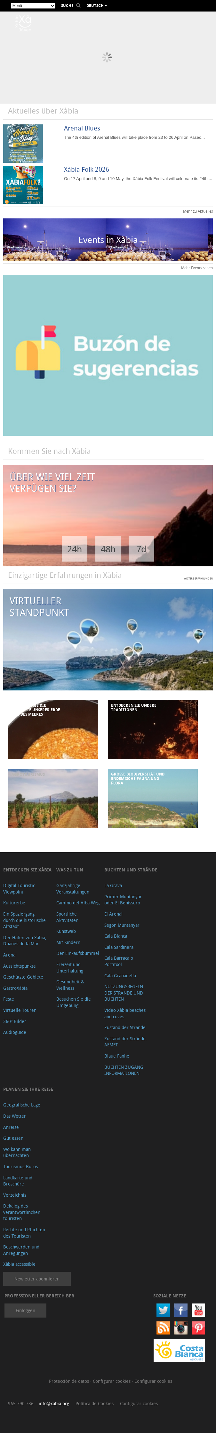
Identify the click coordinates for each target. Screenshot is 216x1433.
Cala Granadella (120, 975)
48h (108, 549)
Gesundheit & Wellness (70, 985)
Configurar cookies (112, 1381)
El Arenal (113, 914)
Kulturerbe (14, 903)
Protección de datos (69, 1381)
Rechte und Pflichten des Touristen (24, 1232)
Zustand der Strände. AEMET (125, 1041)
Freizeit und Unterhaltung (69, 967)
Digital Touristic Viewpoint (19, 888)
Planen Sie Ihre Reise (28, 1089)
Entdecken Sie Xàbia (27, 870)
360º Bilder (14, 1021)
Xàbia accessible (19, 1264)
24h (74, 549)
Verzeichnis (14, 1195)
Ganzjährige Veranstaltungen (72, 888)
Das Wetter (14, 1116)
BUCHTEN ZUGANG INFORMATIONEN (123, 1070)
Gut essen (13, 1138)
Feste (8, 999)
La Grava (113, 885)
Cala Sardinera (118, 947)
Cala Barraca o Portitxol (118, 961)
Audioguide (14, 1032)
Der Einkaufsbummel (77, 953)
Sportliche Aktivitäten (67, 917)
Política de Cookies (95, 1403)
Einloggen (25, 1310)
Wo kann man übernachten (17, 1152)
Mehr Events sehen (197, 267)
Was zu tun (69, 870)
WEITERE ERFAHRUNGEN (198, 578)
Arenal (10, 955)
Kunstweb (66, 931)
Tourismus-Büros (20, 1166)
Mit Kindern (68, 942)
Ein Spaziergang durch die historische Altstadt (24, 920)
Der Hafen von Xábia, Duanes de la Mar (24, 940)
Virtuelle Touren (19, 1010)
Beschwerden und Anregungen (21, 1250)
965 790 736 (21, 1403)
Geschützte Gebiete (23, 977)
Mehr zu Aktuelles (198, 211)
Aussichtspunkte (19, 966)
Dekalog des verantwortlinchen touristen (21, 1212)
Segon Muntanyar (122, 925)
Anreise (11, 1127)
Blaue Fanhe (116, 1056)
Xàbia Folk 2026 (86, 169)
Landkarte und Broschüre (17, 1181)
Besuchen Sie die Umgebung (73, 1002)
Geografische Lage (21, 1105)
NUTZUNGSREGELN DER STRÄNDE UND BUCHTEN (123, 992)
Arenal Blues (82, 128)
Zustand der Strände (125, 1027)
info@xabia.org (54, 1403)
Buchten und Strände (130, 870)
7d (141, 549)
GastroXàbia (15, 988)
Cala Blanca (115, 936)
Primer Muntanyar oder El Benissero (123, 900)
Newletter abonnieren (37, 1279)
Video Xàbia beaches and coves (125, 1013)
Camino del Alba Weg (78, 903)
